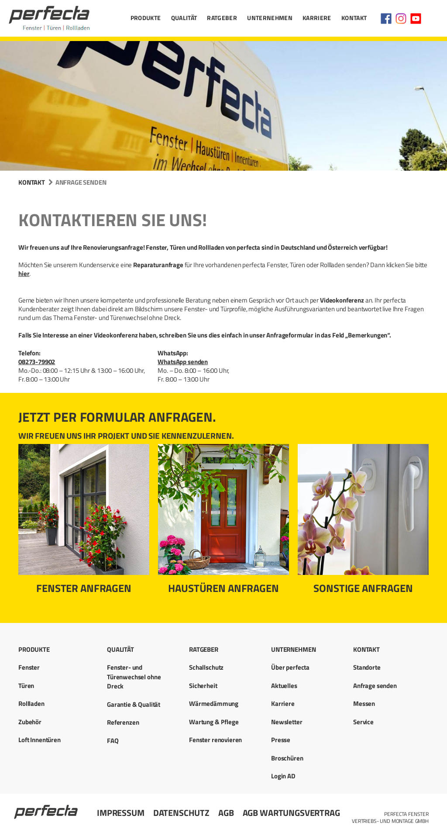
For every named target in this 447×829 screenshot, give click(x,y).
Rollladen (31, 703)
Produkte (146, 17)
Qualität (184, 17)
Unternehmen (269, 17)
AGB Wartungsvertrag (291, 812)
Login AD (283, 776)
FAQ (113, 741)
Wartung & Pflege (214, 722)
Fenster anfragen (83, 588)
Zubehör (29, 722)
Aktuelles (284, 686)
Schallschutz (206, 667)
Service (363, 722)
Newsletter (287, 722)
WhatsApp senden (183, 362)
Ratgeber (222, 17)
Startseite (46, 808)
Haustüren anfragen (223, 588)
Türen (26, 686)
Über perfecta (290, 667)
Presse (280, 740)
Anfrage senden (375, 686)
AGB (226, 812)
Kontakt (354, 17)
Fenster (29, 667)
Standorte (367, 667)
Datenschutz (181, 812)
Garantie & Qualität (133, 704)
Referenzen (123, 722)
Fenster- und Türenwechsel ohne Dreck (134, 676)
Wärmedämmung (213, 703)
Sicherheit (203, 686)
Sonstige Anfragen (363, 588)
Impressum (120, 812)
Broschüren (287, 758)
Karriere (317, 17)
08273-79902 (36, 362)
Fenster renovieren (215, 740)
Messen (364, 703)
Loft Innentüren (39, 740)
